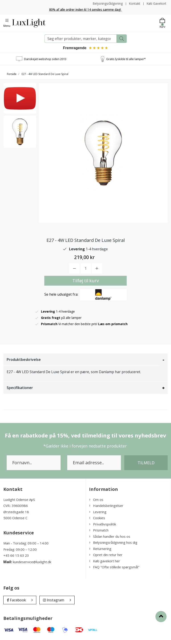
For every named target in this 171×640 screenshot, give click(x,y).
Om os (96, 500)
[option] (19, 99)
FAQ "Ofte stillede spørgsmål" (114, 567)
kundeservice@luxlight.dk (32, 562)
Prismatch (98, 530)
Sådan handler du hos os (109, 536)
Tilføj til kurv (85, 281)
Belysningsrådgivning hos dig (113, 542)
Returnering (100, 549)
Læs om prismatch (113, 324)
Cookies (97, 518)
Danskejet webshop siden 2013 (45, 59)
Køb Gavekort (156, 3)
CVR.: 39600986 (15, 506)
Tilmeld (146, 463)
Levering (97, 512)
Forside (11, 74)
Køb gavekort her (104, 561)
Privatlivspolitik (102, 524)
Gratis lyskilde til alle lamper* (126, 59)
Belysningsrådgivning (107, 3)
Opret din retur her (105, 555)
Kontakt (134, 3)
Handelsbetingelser (106, 506)
